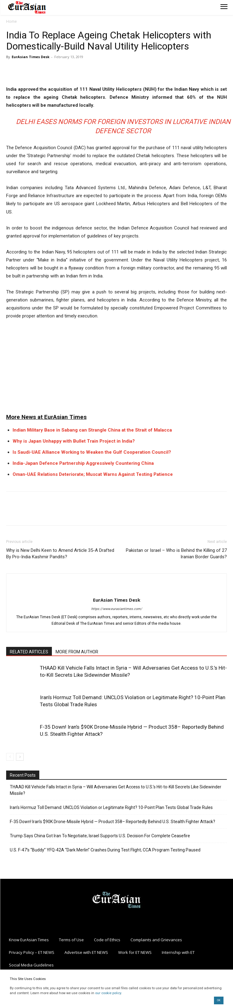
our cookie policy (108, 993)
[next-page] (20, 757)
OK (218, 1000)
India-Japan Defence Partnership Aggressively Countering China (83, 463)
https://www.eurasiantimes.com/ (116, 609)
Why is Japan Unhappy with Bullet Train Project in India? (74, 441)
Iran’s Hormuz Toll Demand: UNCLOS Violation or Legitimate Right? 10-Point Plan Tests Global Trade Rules (111, 807)
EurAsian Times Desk (30, 56)
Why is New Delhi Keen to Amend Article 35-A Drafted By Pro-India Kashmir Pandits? (60, 554)
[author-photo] (116, 589)
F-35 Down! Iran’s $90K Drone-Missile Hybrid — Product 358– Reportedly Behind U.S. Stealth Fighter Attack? (112, 821)
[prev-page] (10, 757)
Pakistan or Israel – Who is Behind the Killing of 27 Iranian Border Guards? (176, 554)
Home (11, 21)
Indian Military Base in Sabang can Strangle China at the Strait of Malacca (92, 430)
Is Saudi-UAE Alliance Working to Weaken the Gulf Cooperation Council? (92, 452)
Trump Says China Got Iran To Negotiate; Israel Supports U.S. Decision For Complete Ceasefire (100, 835)
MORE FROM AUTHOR (77, 651)
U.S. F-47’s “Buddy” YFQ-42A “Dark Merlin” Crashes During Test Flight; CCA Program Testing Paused (105, 849)
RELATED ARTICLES (29, 651)
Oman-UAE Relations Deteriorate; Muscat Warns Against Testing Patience (93, 474)
